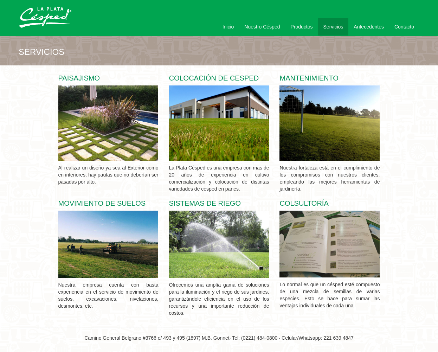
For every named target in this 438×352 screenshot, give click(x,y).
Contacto (404, 27)
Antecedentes (369, 27)
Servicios (333, 27)
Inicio (228, 27)
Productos (301, 27)
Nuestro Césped (262, 27)
